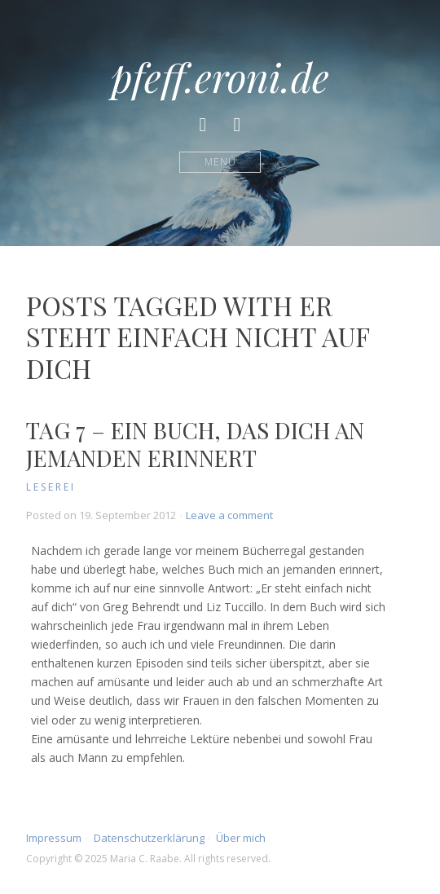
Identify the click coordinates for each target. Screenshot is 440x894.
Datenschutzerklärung (149, 837)
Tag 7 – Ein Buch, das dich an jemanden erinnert (195, 444)
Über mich (241, 837)
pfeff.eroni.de (220, 77)
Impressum (53, 837)
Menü (220, 162)
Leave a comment (229, 515)
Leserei (51, 487)
